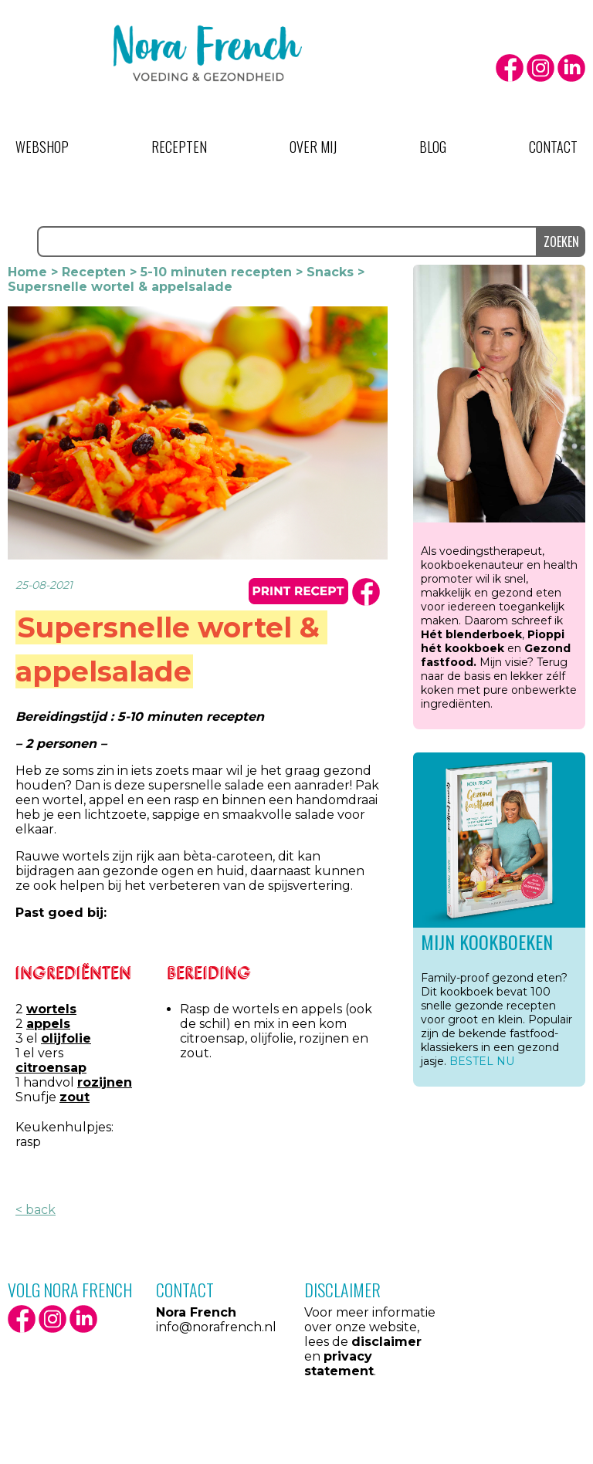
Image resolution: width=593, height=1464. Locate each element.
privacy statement (339, 1363)
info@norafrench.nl (216, 1327)
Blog (432, 147)
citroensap (50, 1067)
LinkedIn (571, 68)
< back (35, 1209)
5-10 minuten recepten (216, 272)
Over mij (313, 147)
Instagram (540, 68)
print (298, 591)
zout (74, 1097)
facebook (510, 68)
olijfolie (66, 1038)
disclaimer (386, 1341)
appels (48, 1023)
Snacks (330, 272)
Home (27, 272)
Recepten (179, 147)
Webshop (42, 147)
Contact (553, 147)
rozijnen (104, 1082)
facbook (366, 592)
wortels (51, 1009)
